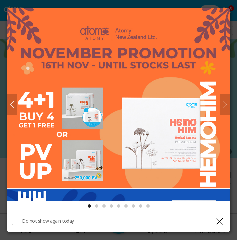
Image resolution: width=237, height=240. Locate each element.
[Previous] (12, 104)
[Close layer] (219, 221)
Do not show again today (48, 221)
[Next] (225, 104)
